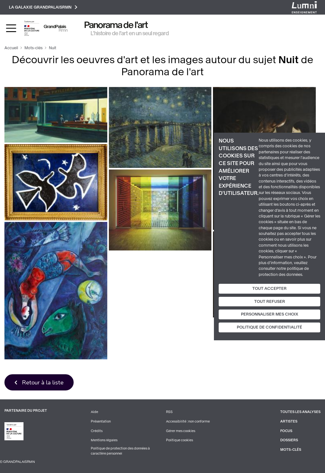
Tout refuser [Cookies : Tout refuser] (269, 301)
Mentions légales (104, 440)
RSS (169, 412)
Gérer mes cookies (180, 431)
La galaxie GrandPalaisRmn (43, 7)
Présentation (101, 421)
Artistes (288, 421)
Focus (286, 431)
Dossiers (289, 440)
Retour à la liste (42, 382)
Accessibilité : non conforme (188, 421)
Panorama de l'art (116, 25)
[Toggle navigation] (11, 28)
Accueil (11, 48)
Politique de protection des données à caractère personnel (120, 451)
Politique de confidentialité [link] (269, 327)
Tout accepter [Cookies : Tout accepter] (269, 288)
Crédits (97, 431)
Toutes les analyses (300, 412)
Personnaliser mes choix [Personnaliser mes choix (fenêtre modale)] (269, 314)
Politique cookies (179, 440)
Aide (94, 412)
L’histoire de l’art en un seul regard (130, 33)
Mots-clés (33, 48)
